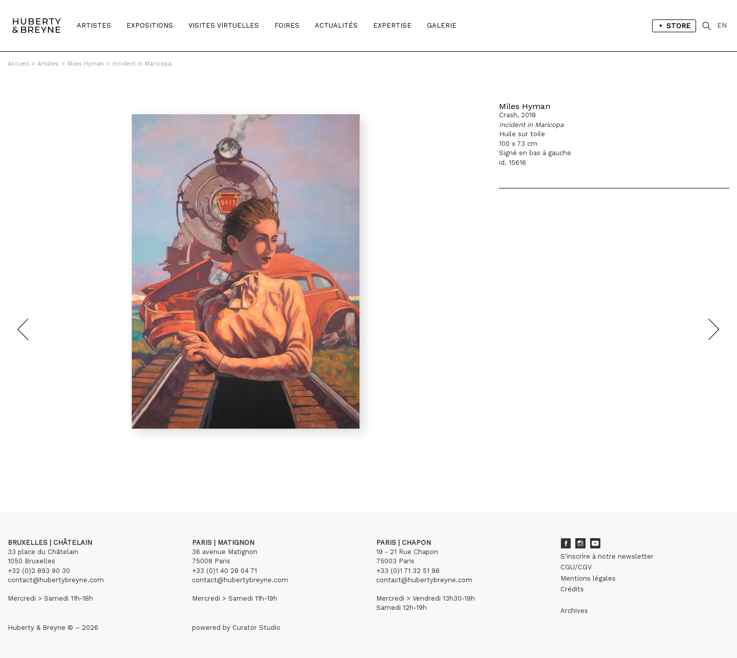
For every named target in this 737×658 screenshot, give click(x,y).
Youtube (595, 543)
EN (722, 25)
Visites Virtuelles (223, 25)
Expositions (149, 25)
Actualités (336, 25)
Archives (574, 610)
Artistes (94, 25)
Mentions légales (588, 578)
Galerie (442, 25)
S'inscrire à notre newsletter (607, 556)
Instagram (580, 543)
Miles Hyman (86, 63)
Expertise (392, 25)
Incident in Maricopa (142, 63)
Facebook (565, 543)
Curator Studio (256, 627)
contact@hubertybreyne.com (56, 580)
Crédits (572, 589)
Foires (286, 25)
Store (674, 26)
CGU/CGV (576, 567)
